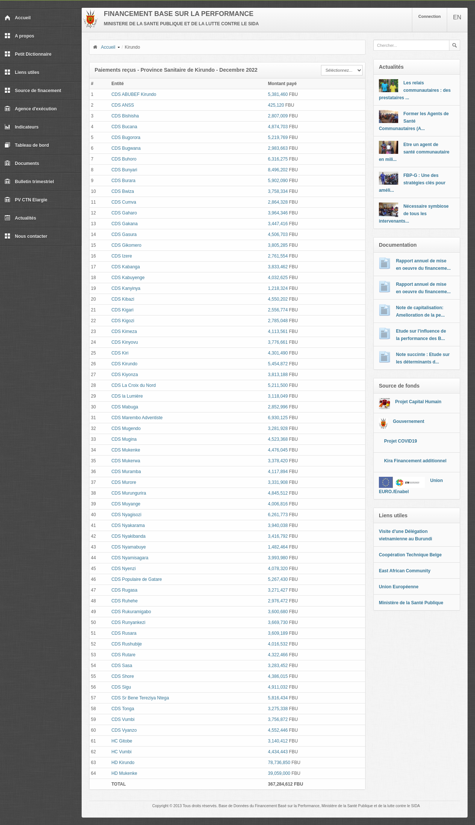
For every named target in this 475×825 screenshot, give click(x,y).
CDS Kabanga (125, 266)
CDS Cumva (123, 202)
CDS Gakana (124, 223)
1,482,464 (278, 547)
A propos (19, 36)
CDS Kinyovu (124, 342)
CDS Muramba (126, 471)
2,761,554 (278, 256)
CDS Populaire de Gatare (136, 579)
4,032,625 (278, 277)
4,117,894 (278, 471)
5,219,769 (278, 137)
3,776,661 (278, 342)
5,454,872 (278, 363)
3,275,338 (278, 708)
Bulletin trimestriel (29, 182)
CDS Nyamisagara (129, 557)
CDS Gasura (124, 234)
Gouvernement (409, 421)
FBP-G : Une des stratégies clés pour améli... (412, 183)
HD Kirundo (122, 762)
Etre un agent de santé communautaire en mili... (414, 152)
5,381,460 (278, 94)
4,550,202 (278, 299)
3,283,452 (278, 665)
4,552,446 (278, 730)
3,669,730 (278, 622)
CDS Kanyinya (125, 288)
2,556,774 (278, 310)
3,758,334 (278, 191)
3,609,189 (278, 633)
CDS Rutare (123, 654)
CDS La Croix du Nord (133, 385)
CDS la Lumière (127, 396)
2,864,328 (278, 202)
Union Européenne (399, 586)
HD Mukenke (124, 773)
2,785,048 (278, 320)
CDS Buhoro (123, 159)
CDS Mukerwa (125, 460)
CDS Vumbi (122, 719)
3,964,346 (278, 213)
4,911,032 (278, 687)
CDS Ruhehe (124, 601)
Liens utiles (21, 72)
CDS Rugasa (124, 590)
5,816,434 (278, 698)
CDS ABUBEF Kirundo (133, 94)
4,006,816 (278, 504)
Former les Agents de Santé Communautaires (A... (414, 121)
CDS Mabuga (124, 407)
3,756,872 (278, 719)
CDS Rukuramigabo (131, 611)
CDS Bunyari (124, 169)
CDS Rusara (123, 633)
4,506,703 (278, 234)
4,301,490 (278, 353)
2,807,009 (278, 116)
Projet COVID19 (400, 441)
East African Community (404, 570)
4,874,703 (278, 126)
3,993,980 (278, 557)
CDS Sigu (121, 687)
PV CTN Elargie (25, 200)
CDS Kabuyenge (127, 277)
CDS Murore (123, 482)
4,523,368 (278, 439)
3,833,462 (278, 266)
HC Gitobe (121, 741)
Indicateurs (21, 127)
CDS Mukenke (125, 450)
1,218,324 (278, 288)
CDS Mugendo (126, 428)
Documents (21, 163)
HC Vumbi (121, 751)
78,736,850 (279, 762)
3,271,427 (278, 590)
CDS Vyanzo (124, 730)
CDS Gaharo (124, 213)
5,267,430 (278, 579)
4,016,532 (278, 644)
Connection (429, 16)
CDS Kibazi (122, 299)
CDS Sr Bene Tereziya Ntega (140, 698)
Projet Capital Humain (418, 401)
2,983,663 (278, 148)
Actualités (20, 218)
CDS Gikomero (126, 245)
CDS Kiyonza (124, 374)
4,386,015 (278, 676)
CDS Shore (122, 676)
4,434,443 (278, 751)
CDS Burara (123, 180)
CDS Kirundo (124, 363)
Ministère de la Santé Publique (411, 602)
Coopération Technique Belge (410, 554)
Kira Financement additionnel (415, 460)
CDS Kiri (119, 353)
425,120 (276, 105)
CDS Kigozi (122, 320)
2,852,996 (278, 407)
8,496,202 (278, 169)
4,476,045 (278, 450)
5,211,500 (278, 385)
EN (457, 17)
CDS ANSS (122, 105)
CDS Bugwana (126, 148)
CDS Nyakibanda (128, 536)
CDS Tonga (122, 708)
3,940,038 (278, 525)
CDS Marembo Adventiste (137, 417)
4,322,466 (278, 654)
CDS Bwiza (122, 191)
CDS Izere (121, 256)
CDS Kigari (122, 310)
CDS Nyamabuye (128, 547)
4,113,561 (278, 331)
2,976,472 (278, 601)
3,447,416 (278, 223)
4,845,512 (278, 493)
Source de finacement (32, 91)
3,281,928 (278, 428)
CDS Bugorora (125, 137)
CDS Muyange (125, 504)
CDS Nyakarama (128, 525)
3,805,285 (278, 245)
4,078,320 (278, 568)
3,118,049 (278, 396)
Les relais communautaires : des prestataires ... (415, 90)
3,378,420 (278, 460)
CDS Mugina (124, 439)
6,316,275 (278, 159)
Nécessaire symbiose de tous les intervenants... (414, 214)
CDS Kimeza (124, 331)
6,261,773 (278, 514)
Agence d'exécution (30, 109)
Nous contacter (25, 236)
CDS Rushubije (126, 644)
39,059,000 (279, 773)
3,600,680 (278, 611)
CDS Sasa (121, 665)
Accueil (17, 18)
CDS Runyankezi (128, 622)
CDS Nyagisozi (126, 514)
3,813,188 (278, 374)
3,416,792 (278, 536)
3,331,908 (278, 482)
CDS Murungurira (128, 493)
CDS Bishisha (125, 116)
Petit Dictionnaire (28, 54)
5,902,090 (278, 180)
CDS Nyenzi (123, 568)
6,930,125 (278, 417)
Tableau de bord (26, 145)
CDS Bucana (124, 126)
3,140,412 (278, 741)
